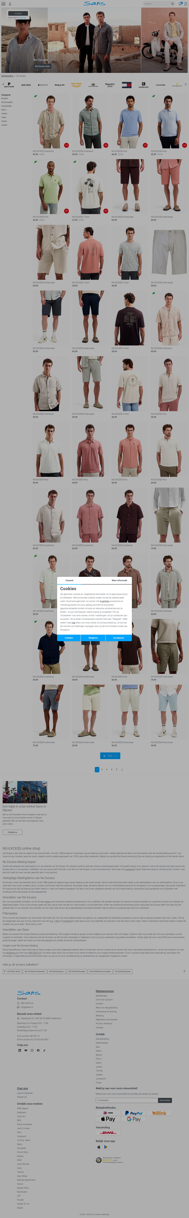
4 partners (104, 601)
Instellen (69, 638)
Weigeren (93, 638)
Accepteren (118, 638)
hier (73, 622)
